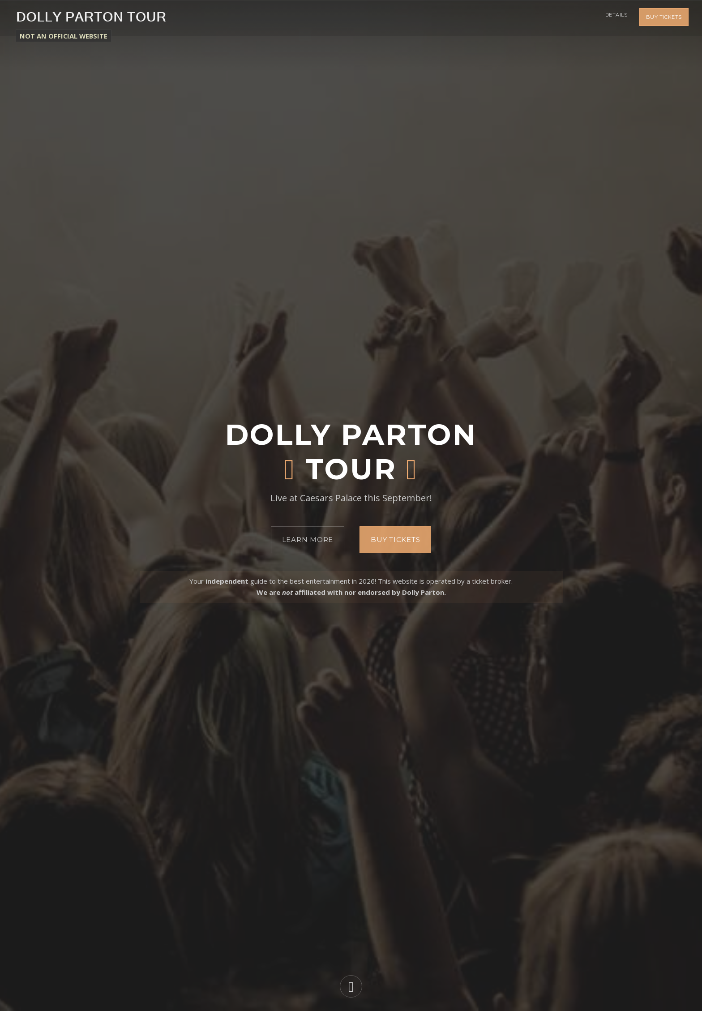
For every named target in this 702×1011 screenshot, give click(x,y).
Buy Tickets (664, 18)
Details (615, 18)
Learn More (308, 539)
